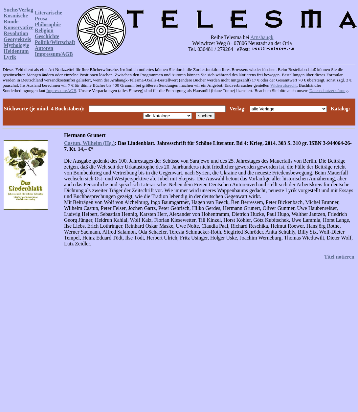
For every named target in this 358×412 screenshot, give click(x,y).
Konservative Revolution (19, 30)
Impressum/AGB (54, 54)
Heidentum (16, 51)
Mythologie (16, 45)
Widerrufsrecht (283, 85)
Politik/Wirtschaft (55, 42)
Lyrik (10, 57)
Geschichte (47, 36)
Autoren (44, 48)
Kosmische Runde (16, 18)
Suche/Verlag (18, 9)
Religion (44, 30)
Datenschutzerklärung (328, 90)
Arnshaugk (261, 37)
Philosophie (48, 24)
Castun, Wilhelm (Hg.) (89, 143)
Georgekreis (17, 39)
